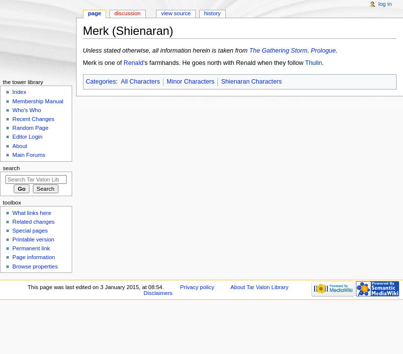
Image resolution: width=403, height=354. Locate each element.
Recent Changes (33, 119)
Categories (101, 81)
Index (19, 92)
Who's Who (26, 110)
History (212, 13)
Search (11, 168)
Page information (33, 257)
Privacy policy (197, 287)
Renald (133, 62)
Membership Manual (37, 101)
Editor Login (27, 137)
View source (175, 13)
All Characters (140, 81)
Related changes (33, 222)
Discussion (127, 13)
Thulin (313, 62)
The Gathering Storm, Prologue (292, 50)
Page (94, 13)
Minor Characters (191, 81)
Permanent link (31, 248)
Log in (385, 4)
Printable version (33, 239)
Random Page (30, 128)
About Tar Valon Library (259, 287)
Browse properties (34, 266)
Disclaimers (158, 293)
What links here (31, 213)
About (19, 146)
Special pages (30, 231)
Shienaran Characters (251, 81)
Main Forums (28, 155)
